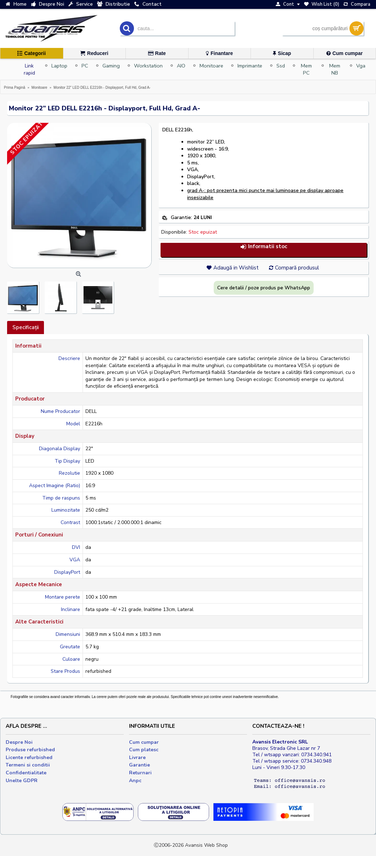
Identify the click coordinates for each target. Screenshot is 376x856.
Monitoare (211, 65)
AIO (181, 65)
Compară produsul (297, 267)
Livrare (137, 757)
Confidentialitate (26, 772)
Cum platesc (143, 749)
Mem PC (306, 69)
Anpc (135, 780)
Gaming (111, 65)
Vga (360, 65)
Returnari (140, 772)
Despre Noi (19, 742)
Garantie (139, 765)
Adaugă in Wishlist (236, 267)
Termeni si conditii (28, 765)
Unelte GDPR (22, 780)
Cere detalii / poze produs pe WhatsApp (263, 287)
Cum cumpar (144, 742)
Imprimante (249, 65)
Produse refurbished (30, 749)
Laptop (59, 65)
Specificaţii (25, 327)
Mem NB (334, 69)
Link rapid (29, 69)
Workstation (148, 65)
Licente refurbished (29, 757)
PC (85, 65)
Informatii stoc (263, 246)
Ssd (280, 65)
